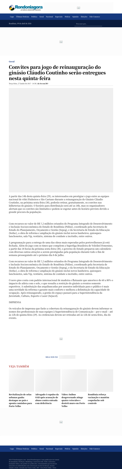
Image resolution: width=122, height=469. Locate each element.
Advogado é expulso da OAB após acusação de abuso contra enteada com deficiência (47, 399)
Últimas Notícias (22, 16)
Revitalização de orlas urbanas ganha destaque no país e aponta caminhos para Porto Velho (20, 400)
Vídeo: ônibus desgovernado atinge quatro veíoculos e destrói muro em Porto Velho (73, 400)
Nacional (49, 16)
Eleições (84, 16)
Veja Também (19, 366)
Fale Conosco (95, 16)
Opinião (75, 16)
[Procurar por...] (88, 23)
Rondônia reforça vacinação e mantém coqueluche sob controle (98, 399)
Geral (41, 16)
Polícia (67, 16)
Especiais (58, 16)
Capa (12, 16)
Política (34, 16)
